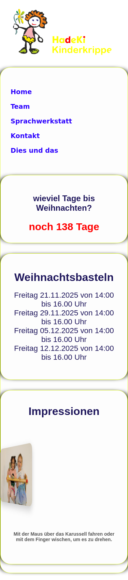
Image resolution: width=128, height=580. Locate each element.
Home (21, 92)
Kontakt (25, 136)
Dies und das (34, 150)
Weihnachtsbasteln (64, 277)
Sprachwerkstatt (41, 121)
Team (20, 106)
